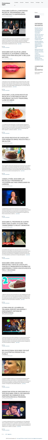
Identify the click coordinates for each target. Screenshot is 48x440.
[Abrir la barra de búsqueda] (14, 5)
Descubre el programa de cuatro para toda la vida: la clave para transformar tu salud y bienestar (15, 223)
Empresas (27, 2)
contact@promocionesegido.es (37, 438)
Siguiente (10, 434)
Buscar (36, 12)
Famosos (32, 2)
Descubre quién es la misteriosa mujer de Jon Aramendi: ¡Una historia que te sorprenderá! (15, 12)
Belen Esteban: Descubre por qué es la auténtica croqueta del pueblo (15, 352)
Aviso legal (18, 438)
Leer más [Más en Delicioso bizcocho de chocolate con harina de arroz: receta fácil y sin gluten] (22, 170)
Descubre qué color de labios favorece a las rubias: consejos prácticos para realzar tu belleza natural (16, 54)
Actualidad (16, 2)
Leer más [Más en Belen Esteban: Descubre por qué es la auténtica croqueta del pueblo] (24, 383)
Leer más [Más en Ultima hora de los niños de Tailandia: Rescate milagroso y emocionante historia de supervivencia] (17, 342)
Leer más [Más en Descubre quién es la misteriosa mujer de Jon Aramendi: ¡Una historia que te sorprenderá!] (19, 43)
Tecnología (37, 2)
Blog (42, 2)
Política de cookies (24, 438)
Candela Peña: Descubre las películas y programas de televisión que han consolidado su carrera (16, 181)
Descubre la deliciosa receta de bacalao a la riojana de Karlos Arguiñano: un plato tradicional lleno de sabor (15, 97)
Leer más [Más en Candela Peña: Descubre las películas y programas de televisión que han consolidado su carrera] (18, 213)
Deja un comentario (6, 47)
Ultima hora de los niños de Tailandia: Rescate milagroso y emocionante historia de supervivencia (14, 310)
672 (6, 434)
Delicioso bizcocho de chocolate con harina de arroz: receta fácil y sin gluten (16, 139)
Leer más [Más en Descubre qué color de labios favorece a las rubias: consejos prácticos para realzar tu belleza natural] (15, 86)
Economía (21, 2)
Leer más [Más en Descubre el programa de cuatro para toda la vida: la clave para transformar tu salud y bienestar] (28, 254)
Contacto (29, 438)
